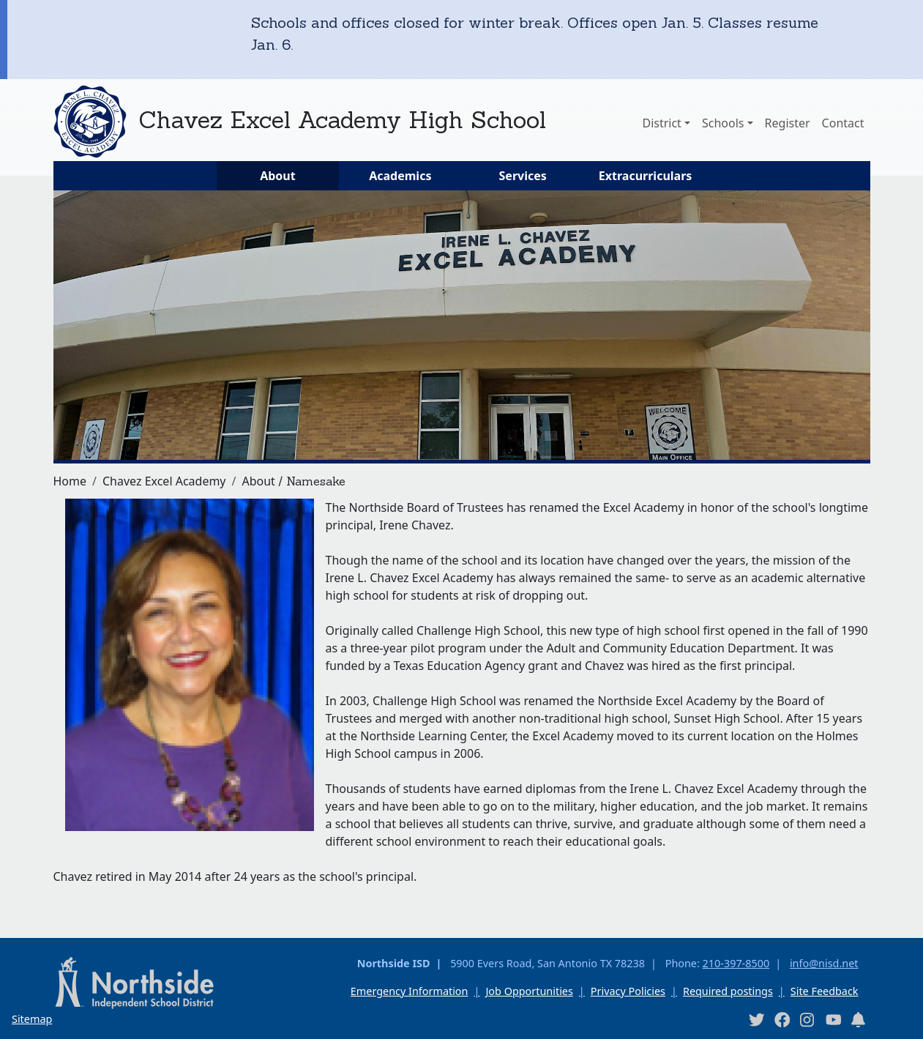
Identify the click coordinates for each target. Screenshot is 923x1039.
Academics (400, 176)
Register (787, 123)
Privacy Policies (628, 991)
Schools (723, 123)
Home (70, 481)
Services (523, 176)
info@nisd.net (824, 963)
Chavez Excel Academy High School (342, 120)
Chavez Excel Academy (164, 481)
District (661, 123)
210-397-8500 (736, 963)
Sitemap (32, 1019)
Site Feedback (825, 991)
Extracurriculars (645, 176)
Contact (843, 123)
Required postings (728, 991)
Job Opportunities (528, 991)
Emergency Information (409, 991)
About (278, 176)
